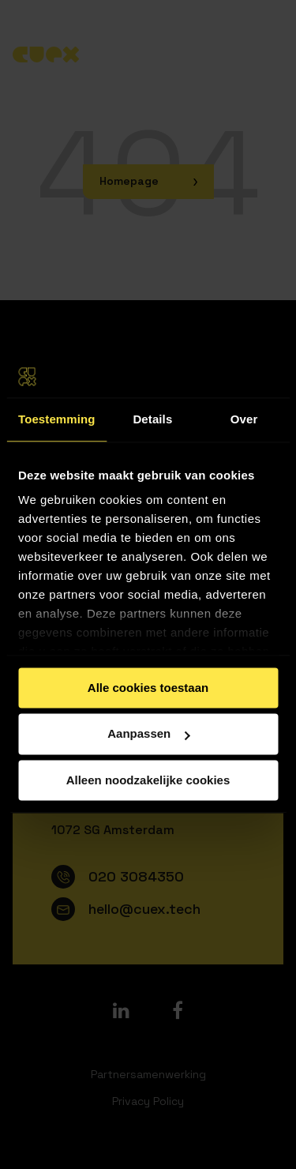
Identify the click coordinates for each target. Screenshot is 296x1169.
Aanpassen (148, 734)
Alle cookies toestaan (148, 687)
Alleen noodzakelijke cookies (148, 780)
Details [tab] (152, 419)
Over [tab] (244, 419)
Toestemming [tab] (57, 419)
